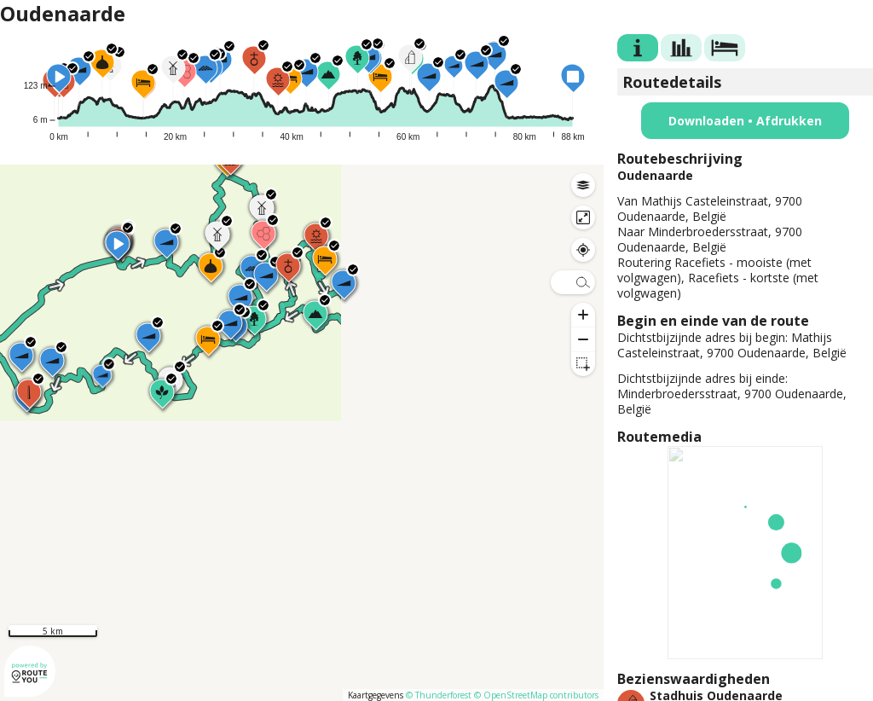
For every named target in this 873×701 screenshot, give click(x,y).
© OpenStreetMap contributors (536, 695)
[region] (302, 433)
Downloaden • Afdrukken (745, 121)
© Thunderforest (438, 695)
